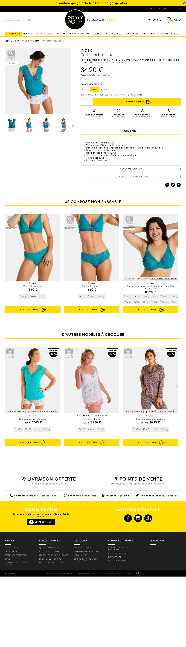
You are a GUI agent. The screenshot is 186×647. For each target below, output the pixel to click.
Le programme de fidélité (86, 551)
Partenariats (114, 557)
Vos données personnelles (91, 573)
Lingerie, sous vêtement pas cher (20, 9)
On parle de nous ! (14, 548)
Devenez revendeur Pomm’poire (118, 548)
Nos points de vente (118, 553)
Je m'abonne (43, 522)
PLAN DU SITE (129, 573)
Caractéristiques (150, 169)
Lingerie (9, 559)
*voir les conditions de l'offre (16, 564)
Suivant (72, 125)
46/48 (103, 89)
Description (152, 131)
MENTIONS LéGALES (113, 573)
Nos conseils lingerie (50, 551)
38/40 (85, 89)
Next (177, 254)
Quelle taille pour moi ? (92, 95)
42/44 (94, 89)
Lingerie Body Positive (50, 559)
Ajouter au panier (137, 102)
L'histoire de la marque (16, 551)
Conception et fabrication (147, 176)
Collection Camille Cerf (120, 561)
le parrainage (80, 555)
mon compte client (83, 548)
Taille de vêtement (93, 84)
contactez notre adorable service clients (87, 560)
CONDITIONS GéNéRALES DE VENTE (61, 573)
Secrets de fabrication (16, 555)
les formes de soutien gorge (53, 555)
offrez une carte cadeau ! (52, 563)
